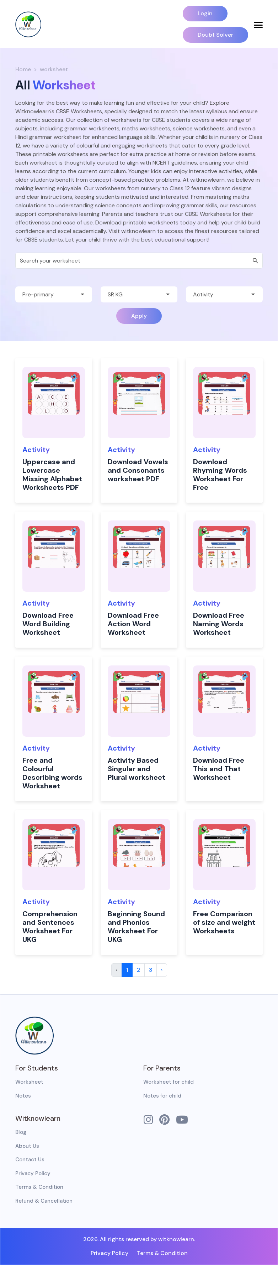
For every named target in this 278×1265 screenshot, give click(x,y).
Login (205, 13)
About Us (27, 1146)
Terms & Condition (39, 1187)
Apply (139, 316)
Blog (20, 1132)
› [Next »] (161, 970)
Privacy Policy (32, 1173)
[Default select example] (53, 294)
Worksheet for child (168, 1081)
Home (23, 69)
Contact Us (29, 1159)
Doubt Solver (215, 34)
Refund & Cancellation (44, 1200)
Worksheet (29, 1081)
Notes (23, 1095)
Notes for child (162, 1095)
